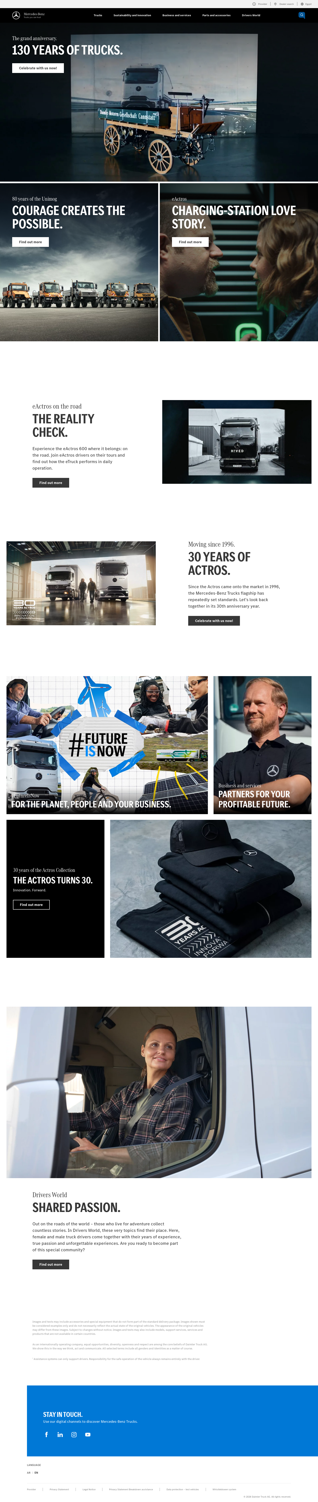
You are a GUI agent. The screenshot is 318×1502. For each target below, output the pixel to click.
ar (28, 1473)
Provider (31, 1489)
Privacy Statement (59, 1489)
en (36, 1473)
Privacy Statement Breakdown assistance (131, 1489)
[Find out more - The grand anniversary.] (159, 112)
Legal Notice (89, 1489)
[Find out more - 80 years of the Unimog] (79, 262)
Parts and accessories (216, 15)
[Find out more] (211, 889)
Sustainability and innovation (132, 15)
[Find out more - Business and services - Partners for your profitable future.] (263, 745)
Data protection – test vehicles (183, 1489)
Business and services (176, 15)
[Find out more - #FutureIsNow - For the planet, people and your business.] (107, 745)
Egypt (306, 4)
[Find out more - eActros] (239, 262)
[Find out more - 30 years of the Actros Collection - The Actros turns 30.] (55, 889)
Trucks (98, 15)
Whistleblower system (224, 1489)
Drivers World (251, 15)
